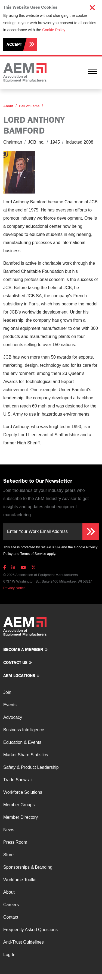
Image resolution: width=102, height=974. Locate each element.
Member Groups (19, 804)
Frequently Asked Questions (30, 929)
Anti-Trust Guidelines (23, 942)
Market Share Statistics (25, 754)
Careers (11, 904)
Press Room (15, 842)
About (8, 106)
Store (8, 854)
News (8, 829)
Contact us (15, 662)
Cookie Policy (53, 30)
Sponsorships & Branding (27, 867)
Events (10, 705)
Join (7, 692)
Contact (10, 917)
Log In (9, 954)
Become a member (23, 649)
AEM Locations (19, 675)
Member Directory (20, 817)
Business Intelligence (23, 730)
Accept (14, 44)
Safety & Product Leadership (31, 767)
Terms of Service (33, 554)
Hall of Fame (29, 106)
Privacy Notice (14, 588)
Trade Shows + (17, 779)
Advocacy (12, 717)
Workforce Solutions (22, 792)
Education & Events (22, 742)
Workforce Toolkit (19, 879)
